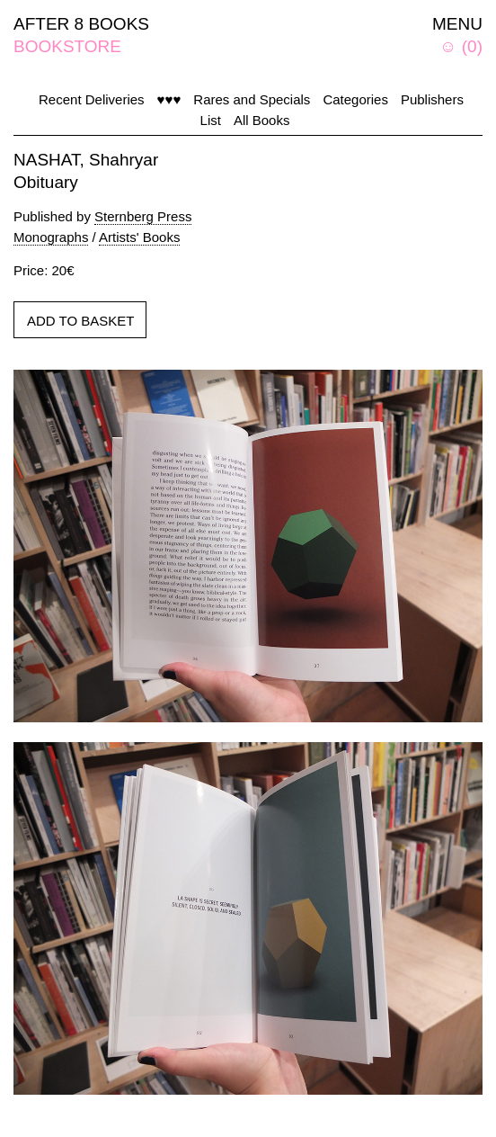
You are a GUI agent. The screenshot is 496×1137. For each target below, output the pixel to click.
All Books (262, 120)
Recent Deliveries (92, 99)
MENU (457, 23)
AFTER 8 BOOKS (81, 23)
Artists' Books (139, 237)
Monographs (50, 237)
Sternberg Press (142, 216)
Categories (355, 99)
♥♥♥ (169, 99)
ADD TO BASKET (80, 320)
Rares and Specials (251, 99)
